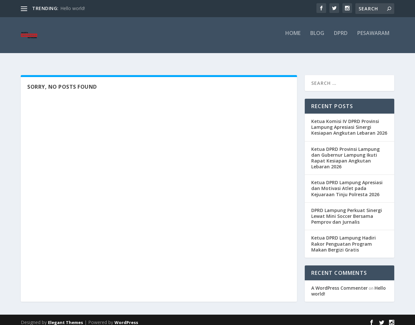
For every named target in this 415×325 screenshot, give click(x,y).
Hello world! (72, 8)
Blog (317, 38)
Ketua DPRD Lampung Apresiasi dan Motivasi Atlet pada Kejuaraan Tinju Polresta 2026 (347, 183)
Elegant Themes (65, 317)
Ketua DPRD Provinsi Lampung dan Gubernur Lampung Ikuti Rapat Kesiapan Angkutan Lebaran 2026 (345, 153)
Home (293, 38)
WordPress (126, 317)
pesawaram (373, 38)
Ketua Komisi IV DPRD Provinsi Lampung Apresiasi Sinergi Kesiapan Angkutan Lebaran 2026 (349, 122)
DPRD (341, 38)
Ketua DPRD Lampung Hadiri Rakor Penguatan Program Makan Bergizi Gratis (343, 239)
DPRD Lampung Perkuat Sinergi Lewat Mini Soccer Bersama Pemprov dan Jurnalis (346, 211)
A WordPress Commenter (339, 283)
